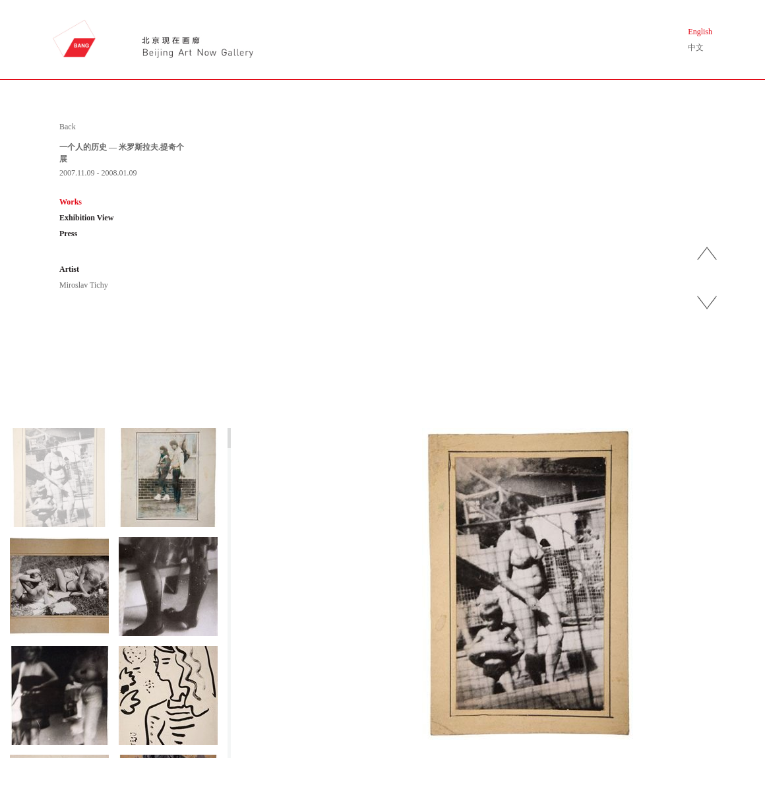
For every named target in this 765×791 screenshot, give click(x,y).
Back (67, 126)
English (700, 31)
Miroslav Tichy (83, 285)
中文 (696, 47)
